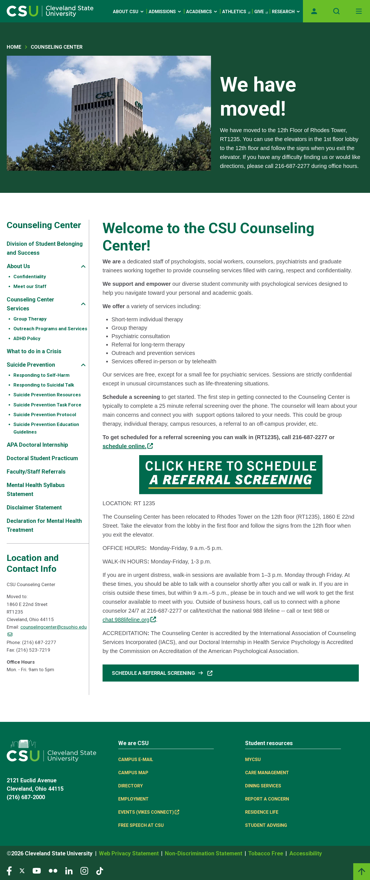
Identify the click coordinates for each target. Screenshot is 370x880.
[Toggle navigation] (359, 11)
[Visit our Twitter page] (22, 870)
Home (14, 47)
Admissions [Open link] (165, 11)
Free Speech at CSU (141, 825)
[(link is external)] (128, 446)
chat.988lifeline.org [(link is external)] (129, 620)
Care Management (267, 772)
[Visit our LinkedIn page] (69, 870)
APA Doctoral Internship (37, 444)
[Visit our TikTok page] (99, 870)
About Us (18, 266)
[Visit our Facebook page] (9, 870)
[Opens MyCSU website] (314, 11)
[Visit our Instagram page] (84, 870)
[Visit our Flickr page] (53, 870)
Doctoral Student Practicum (42, 458)
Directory (130, 785)
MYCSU (253, 759)
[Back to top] (361, 871)
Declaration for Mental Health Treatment (44, 525)
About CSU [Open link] (128, 11)
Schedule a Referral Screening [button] (162, 673)
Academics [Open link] (202, 11)
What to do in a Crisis (34, 351)
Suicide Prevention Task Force (47, 405)
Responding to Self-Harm (41, 375)
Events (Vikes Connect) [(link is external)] (148, 812)
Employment (133, 799)
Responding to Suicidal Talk (43, 385)
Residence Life (261, 812)
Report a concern (267, 799)
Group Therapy (30, 319)
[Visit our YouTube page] (36, 870)
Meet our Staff (29, 286)
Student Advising (266, 825)
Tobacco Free (266, 853)
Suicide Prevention (31, 364)
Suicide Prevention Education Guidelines (46, 428)
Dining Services (263, 785)
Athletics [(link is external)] (236, 11)
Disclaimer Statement (34, 507)
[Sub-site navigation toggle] (83, 266)
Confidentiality (29, 276)
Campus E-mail (135, 759)
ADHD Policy (27, 338)
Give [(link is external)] (261, 11)
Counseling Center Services (30, 304)
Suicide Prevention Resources (47, 394)
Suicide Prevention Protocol (44, 414)
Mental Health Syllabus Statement (36, 489)
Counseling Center (56, 47)
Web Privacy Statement (129, 853)
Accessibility (305, 853)
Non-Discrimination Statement (204, 853)
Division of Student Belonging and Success (45, 248)
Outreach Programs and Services (50, 328)
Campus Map (133, 772)
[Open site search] (336, 11)
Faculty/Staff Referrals (36, 471)
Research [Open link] (286, 11)
